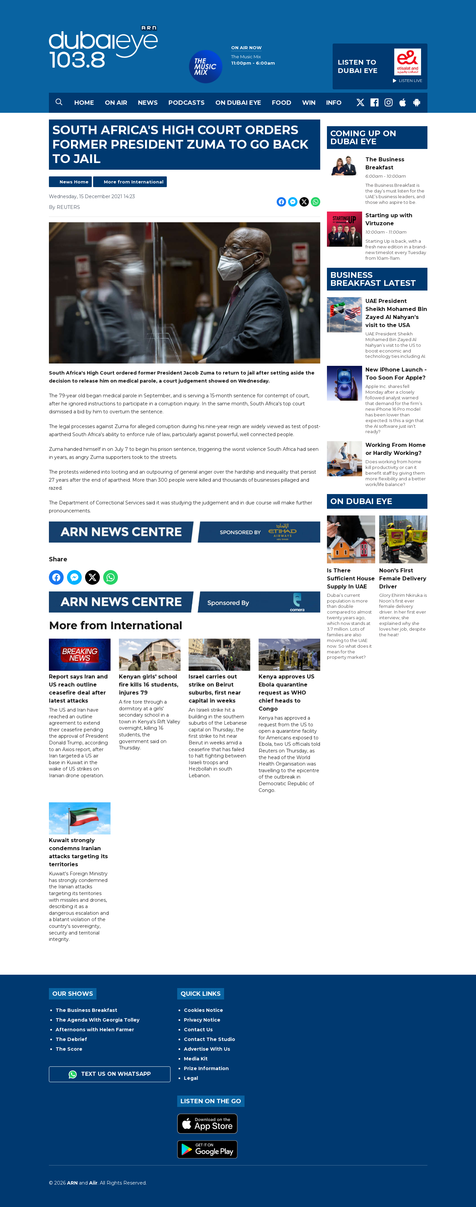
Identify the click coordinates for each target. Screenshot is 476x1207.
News (148, 102)
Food (281, 102)
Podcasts (186, 102)
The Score (69, 1049)
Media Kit (196, 1059)
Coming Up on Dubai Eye (363, 137)
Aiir (93, 1183)
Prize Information (206, 1068)
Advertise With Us (207, 1049)
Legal (191, 1078)
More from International (133, 181)
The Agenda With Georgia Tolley (97, 1020)
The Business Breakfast (86, 1010)
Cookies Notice (203, 1010)
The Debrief (71, 1039)
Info (334, 102)
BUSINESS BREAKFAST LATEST (373, 279)
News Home (74, 181)
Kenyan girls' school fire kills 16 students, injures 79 (149, 667)
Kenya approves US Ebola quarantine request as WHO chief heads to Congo (289, 675)
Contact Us (198, 1030)
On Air (116, 102)
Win (309, 102)
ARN (72, 1183)
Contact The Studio (209, 1039)
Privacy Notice (202, 1020)
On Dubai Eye (238, 102)
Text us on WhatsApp (110, 1074)
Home (84, 102)
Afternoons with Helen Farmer (95, 1030)
